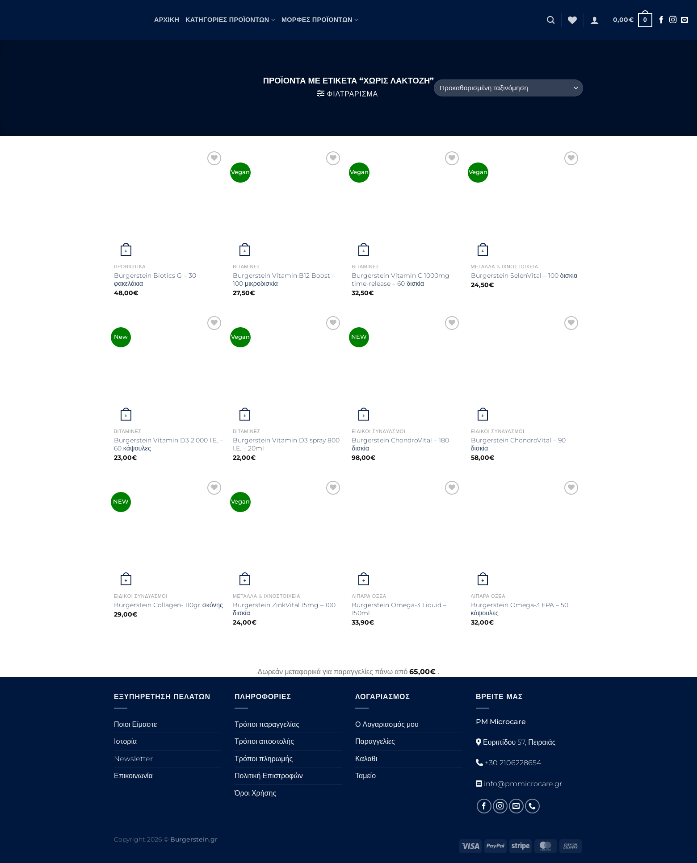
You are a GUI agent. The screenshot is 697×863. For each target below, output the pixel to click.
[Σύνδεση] (594, 20)
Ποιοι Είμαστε (135, 724)
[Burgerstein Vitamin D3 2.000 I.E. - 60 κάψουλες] (169, 369)
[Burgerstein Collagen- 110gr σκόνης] (169, 534)
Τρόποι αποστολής (264, 741)
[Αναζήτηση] (550, 20)
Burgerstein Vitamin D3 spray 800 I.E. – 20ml (286, 444)
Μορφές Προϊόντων (319, 20)
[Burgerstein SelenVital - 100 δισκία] (526, 204)
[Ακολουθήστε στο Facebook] (661, 20)
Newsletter (133, 759)
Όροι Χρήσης (255, 793)
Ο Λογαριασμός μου (387, 724)
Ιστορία (125, 741)
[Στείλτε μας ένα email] (684, 20)
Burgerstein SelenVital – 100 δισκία (524, 275)
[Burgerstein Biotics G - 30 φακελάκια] (169, 204)
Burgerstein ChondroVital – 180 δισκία (400, 444)
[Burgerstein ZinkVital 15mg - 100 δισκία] (288, 534)
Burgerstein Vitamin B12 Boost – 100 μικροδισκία (284, 279)
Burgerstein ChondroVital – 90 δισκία (518, 444)
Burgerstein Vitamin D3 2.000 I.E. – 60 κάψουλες (168, 444)
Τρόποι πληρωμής (264, 759)
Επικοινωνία (133, 775)
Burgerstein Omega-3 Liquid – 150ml (399, 609)
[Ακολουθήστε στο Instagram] (672, 20)
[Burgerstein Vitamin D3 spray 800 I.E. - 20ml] (288, 369)
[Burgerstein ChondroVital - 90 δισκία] (526, 369)
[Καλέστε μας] (532, 806)
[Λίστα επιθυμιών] (572, 20)
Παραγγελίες (375, 741)
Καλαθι (366, 759)
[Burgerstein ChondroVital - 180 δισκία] (407, 369)
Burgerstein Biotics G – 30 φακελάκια (155, 279)
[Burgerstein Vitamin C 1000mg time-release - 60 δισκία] (407, 204)
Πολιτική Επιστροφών (269, 775)
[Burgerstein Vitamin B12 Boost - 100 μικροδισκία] (288, 204)
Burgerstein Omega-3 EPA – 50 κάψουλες (519, 609)
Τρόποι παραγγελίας (267, 724)
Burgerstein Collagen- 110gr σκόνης (168, 605)
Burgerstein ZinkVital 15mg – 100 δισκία (284, 609)
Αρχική (166, 20)
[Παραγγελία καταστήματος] (508, 88)
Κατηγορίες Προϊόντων (230, 20)
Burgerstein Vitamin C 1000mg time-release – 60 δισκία (400, 279)
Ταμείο (365, 775)
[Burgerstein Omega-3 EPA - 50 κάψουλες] (526, 534)
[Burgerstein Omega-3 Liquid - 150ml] (407, 534)
